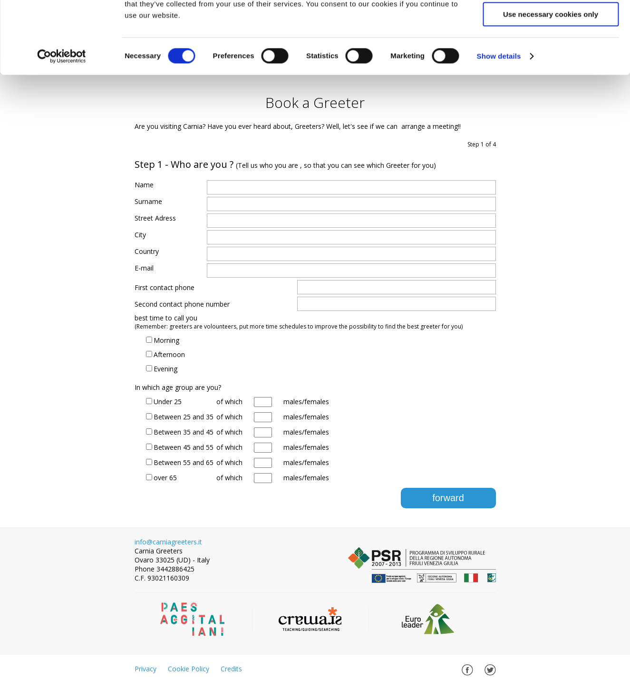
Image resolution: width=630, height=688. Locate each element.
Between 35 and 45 (183, 431)
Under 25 (168, 401)
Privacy (145, 668)
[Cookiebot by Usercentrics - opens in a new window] (61, 121)
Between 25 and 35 (183, 416)
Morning (166, 340)
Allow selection (550, 52)
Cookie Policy (188, 668)
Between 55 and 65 (183, 462)
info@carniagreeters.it (168, 541)
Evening (165, 368)
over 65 (165, 477)
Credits (231, 668)
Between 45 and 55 (183, 447)
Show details (499, 121)
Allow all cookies (551, 23)
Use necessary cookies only (550, 79)
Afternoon (169, 354)
